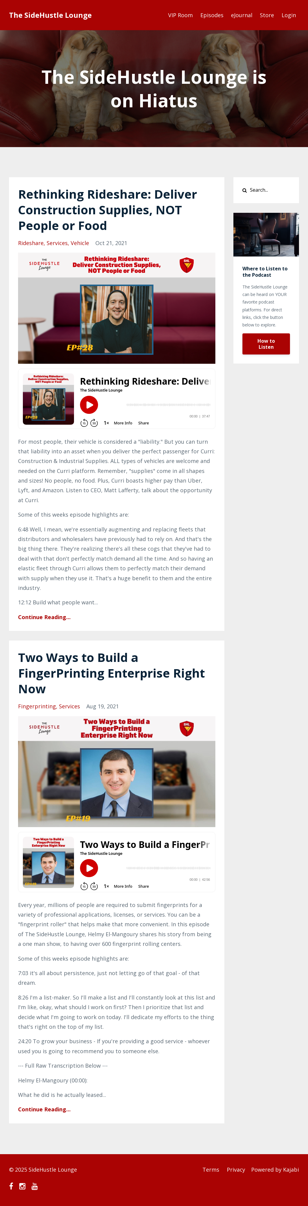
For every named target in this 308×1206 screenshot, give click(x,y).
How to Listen (266, 344)
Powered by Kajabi (275, 1169)
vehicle (80, 243)
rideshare (31, 243)
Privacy (236, 1169)
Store (267, 15)
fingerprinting (37, 706)
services (57, 243)
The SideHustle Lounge (50, 15)
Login (289, 15)
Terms (210, 1169)
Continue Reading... (44, 617)
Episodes (211, 15)
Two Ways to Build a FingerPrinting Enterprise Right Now (111, 673)
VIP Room (180, 15)
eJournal (241, 15)
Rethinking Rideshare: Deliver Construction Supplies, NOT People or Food (107, 210)
